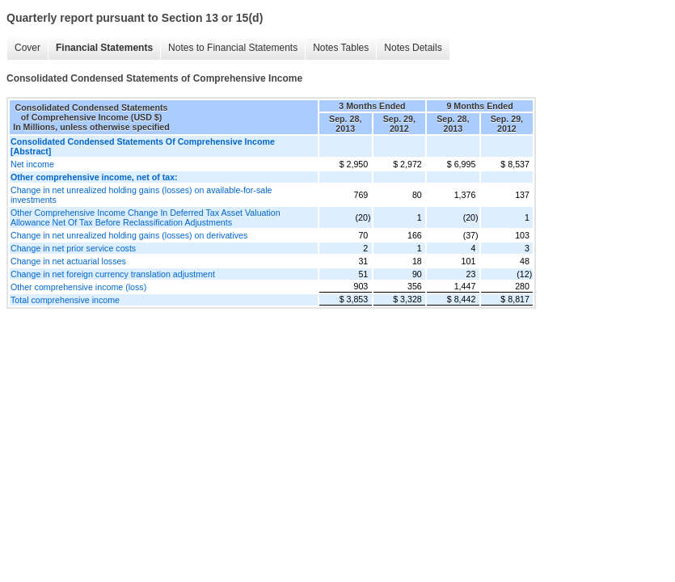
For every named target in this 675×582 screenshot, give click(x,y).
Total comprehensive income (65, 300)
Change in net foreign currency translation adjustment (113, 274)
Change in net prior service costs (73, 248)
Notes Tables (341, 47)
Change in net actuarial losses (68, 261)
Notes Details (412, 47)
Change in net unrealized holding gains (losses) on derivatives (129, 235)
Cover (27, 47)
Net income (32, 164)
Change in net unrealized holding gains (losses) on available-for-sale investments (141, 195)
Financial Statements (104, 47)
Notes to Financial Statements (232, 47)
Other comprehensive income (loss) (78, 287)
